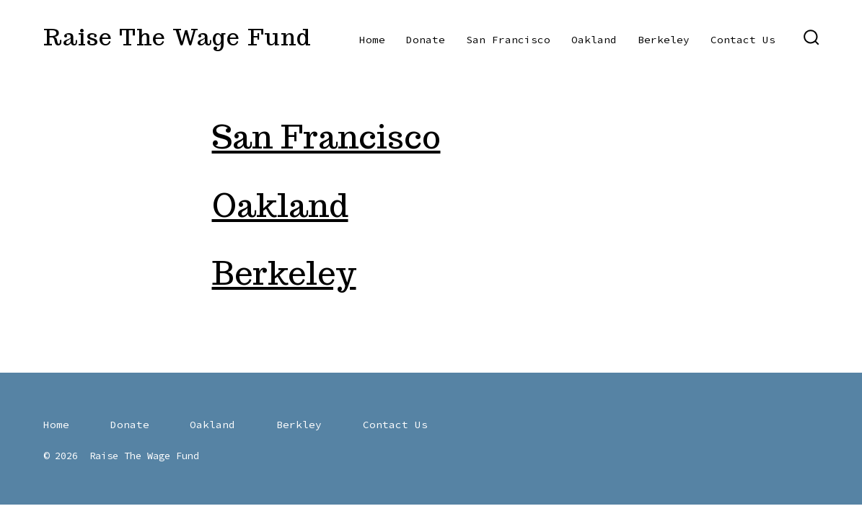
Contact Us (743, 39)
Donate (425, 39)
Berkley (299, 424)
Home (372, 39)
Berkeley (664, 39)
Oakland (594, 39)
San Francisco (508, 39)
